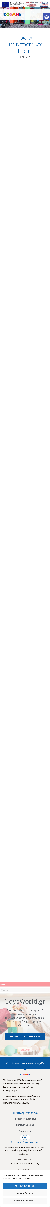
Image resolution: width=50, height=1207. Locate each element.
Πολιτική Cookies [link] (25, 1125)
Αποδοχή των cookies (25, 1186)
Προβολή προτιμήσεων (25, 1200)
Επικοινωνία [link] (25, 1131)
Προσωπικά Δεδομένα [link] (25, 1118)
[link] (46, 16)
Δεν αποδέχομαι (25, 1193)
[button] (21, 25)
